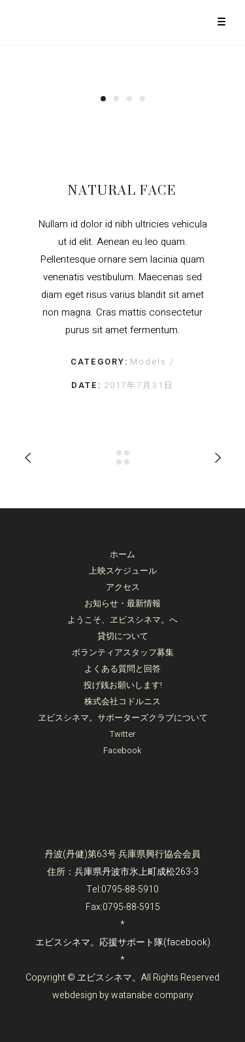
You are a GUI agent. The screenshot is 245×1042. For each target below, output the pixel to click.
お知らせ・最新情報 (122, 603)
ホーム (122, 554)
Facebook (122, 750)
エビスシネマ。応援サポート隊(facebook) (122, 942)
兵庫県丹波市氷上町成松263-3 (136, 872)
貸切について (122, 636)
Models (150, 361)
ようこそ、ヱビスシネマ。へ (122, 619)
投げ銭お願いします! (123, 685)
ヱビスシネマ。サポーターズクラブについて (123, 717)
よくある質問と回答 (122, 668)
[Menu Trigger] (221, 21)
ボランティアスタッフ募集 (123, 652)
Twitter (123, 734)
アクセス (123, 587)
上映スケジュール (123, 570)
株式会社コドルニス (122, 701)
